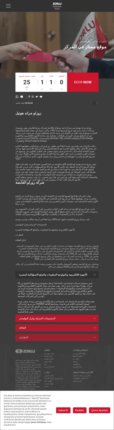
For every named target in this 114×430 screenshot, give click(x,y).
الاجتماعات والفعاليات (80, 378)
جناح (45, 364)
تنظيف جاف (48, 381)
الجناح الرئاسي (49, 367)
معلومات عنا (85, 41)
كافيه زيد (76, 359)
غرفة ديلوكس (49, 359)
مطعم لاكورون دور (79, 353)
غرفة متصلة (48, 356)
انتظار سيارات (49, 384)
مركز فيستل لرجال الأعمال (53, 378)
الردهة (75, 361)
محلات (46, 386)
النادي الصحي (49, 376)
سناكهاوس (76, 364)
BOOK (83, 82)
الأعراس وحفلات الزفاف (81, 376)
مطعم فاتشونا (78, 356)
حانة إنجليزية (77, 367)
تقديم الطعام (77, 381)
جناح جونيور (48, 361)
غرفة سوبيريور (49, 353)
